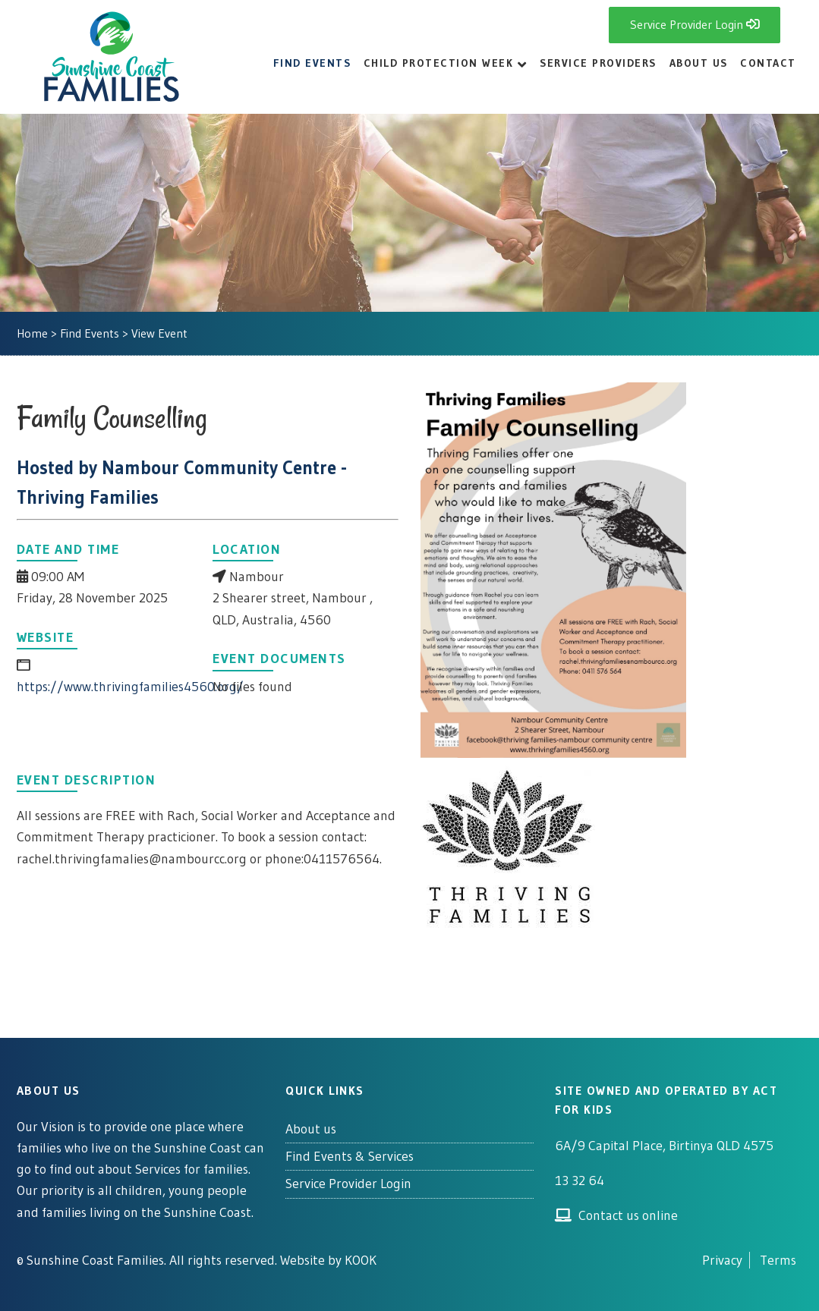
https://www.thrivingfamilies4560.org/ (130, 686)
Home (32, 333)
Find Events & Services (349, 1156)
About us (310, 1129)
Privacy (722, 1260)
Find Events (312, 63)
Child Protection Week (439, 63)
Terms (778, 1260)
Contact (768, 63)
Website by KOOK (328, 1260)
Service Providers (598, 63)
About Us (698, 63)
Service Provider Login (348, 1183)
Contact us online (616, 1215)
